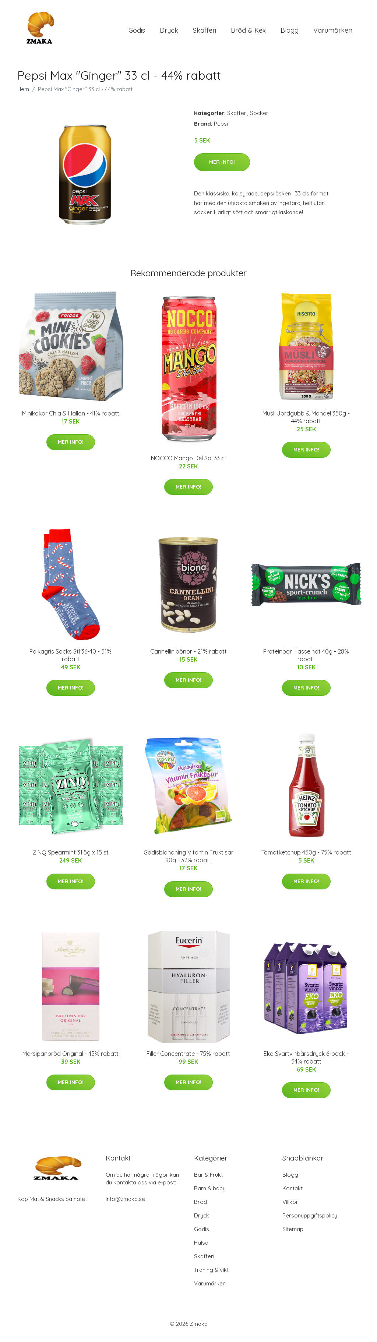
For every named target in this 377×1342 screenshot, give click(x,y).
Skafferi (204, 33)
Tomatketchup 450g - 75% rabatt (306, 857)
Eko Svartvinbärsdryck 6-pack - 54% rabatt (306, 1062)
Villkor (290, 1207)
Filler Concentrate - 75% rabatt (188, 1058)
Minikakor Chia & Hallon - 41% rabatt (70, 418)
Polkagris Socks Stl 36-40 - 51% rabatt (70, 660)
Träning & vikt (211, 1275)
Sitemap (292, 1234)
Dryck (169, 33)
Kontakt (292, 1193)
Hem (23, 94)
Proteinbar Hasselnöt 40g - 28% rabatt (306, 660)
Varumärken (332, 33)
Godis (136, 33)
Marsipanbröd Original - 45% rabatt (70, 1058)
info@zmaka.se (125, 1204)
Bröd (200, 1207)
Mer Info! (222, 167)
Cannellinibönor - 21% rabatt (188, 656)
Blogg (290, 33)
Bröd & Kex (248, 33)
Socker (259, 118)
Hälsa (201, 1248)
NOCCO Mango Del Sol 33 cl (188, 463)
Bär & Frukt (208, 1180)
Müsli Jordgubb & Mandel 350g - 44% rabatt (306, 422)
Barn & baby (210, 1193)
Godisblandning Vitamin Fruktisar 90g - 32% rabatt (188, 861)
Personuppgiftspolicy (309, 1220)
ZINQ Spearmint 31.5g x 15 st (71, 857)
